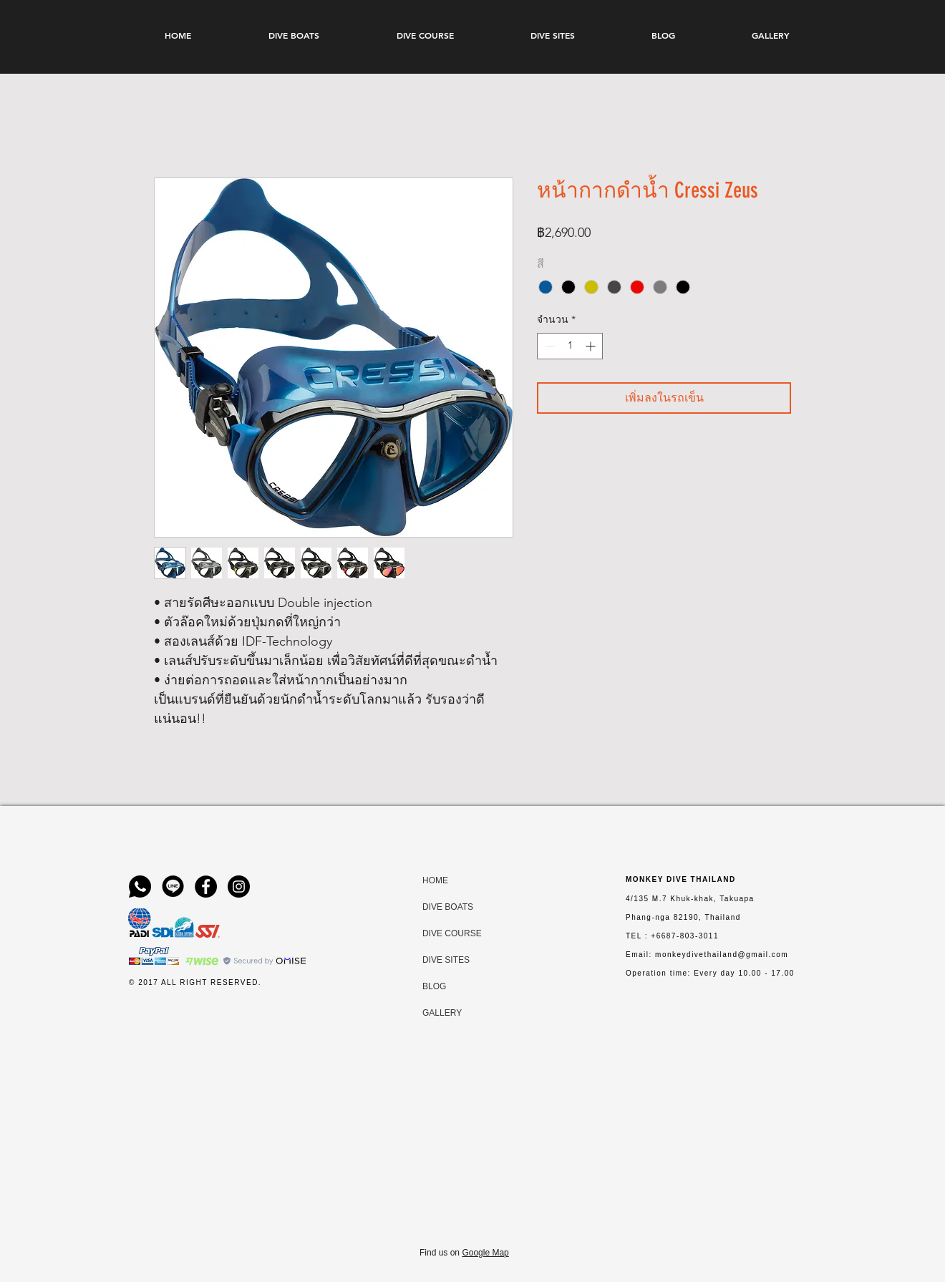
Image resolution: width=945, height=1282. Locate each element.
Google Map (485, 1253)
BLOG (434, 986)
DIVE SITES (436, 960)
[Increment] (592, 346)
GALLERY (436, 1013)
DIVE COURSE (436, 933)
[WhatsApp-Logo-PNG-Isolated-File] (140, 886)
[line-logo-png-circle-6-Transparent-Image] (173, 886)
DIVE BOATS (436, 907)
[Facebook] (206, 886)
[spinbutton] (570, 346)
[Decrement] (548, 346)
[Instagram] (239, 886)
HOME (435, 880)
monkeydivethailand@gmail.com (721, 954)
